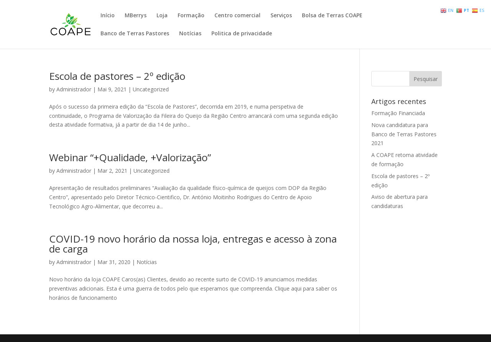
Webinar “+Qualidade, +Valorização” (130, 157)
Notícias (190, 34)
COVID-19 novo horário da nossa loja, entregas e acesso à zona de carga (193, 244)
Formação (191, 16)
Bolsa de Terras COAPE (332, 16)
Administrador (73, 89)
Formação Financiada (398, 113)
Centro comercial (237, 16)
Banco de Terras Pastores (135, 34)
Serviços (281, 16)
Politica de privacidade (241, 34)
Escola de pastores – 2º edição (117, 76)
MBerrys (136, 16)
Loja (162, 16)
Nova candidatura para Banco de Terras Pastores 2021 (404, 134)
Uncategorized (151, 89)
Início (108, 16)
